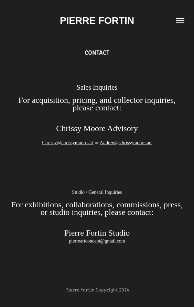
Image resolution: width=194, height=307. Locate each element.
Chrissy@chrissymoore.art (68, 142)
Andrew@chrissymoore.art (126, 142)
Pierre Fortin (97, 20)
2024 (124, 289)
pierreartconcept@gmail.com (97, 241)
